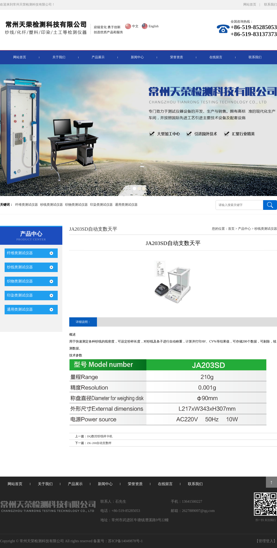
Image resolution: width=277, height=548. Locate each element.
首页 (231, 228)
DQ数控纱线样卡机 (99, 436)
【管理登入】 (266, 541)
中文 (135, 26)
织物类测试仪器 (76, 204)
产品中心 (244, 228)
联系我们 (270, 4)
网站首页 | (253, 4)
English (154, 26)
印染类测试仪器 (101, 204)
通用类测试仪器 (126, 204)
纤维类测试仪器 (26, 204)
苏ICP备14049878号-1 (125, 541)
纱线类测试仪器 (51, 204)
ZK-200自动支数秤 (99, 443)
